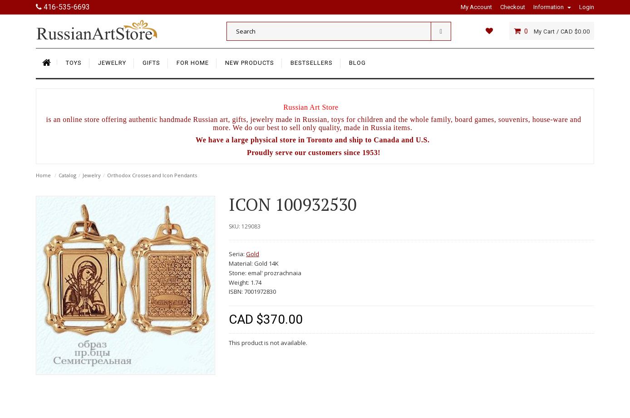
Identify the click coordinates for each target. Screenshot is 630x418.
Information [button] (552, 7)
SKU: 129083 (245, 226)
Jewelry (92, 175)
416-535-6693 (63, 7)
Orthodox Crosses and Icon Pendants (152, 175)
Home (43, 175)
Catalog (67, 175)
